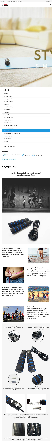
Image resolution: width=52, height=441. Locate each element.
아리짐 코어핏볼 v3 (9, 101)
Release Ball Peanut (9, 136)
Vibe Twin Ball (8, 138)
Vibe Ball (7, 141)
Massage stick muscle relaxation (12, 133)
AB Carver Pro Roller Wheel (11, 125)
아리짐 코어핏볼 (8, 96)
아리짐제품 (5, 93)
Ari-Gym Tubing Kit (9, 117)
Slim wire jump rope (9, 128)
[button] (48, 1)
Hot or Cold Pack (8, 120)
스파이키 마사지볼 (9, 107)
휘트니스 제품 (6, 114)
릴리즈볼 (7, 104)
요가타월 (7, 112)
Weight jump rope (9, 130)
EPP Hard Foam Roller (9, 146)
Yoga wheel (7, 144)
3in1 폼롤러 (7, 109)
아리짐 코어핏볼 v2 (9, 99)
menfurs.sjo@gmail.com (11, 159)
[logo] (4, 5)
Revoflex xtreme (8, 122)
